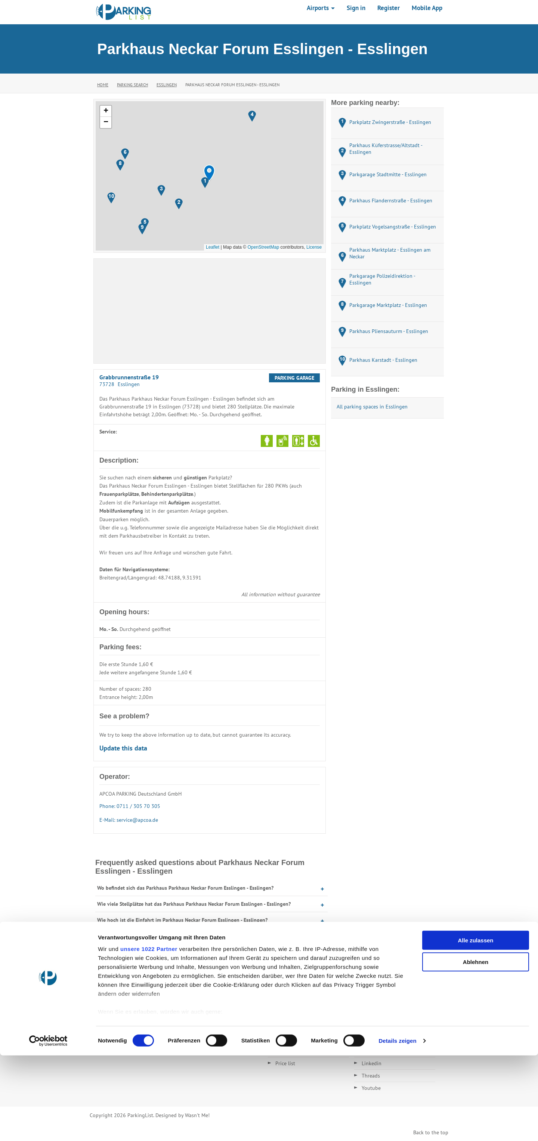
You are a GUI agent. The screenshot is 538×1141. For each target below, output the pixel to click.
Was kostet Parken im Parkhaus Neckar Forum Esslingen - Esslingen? (175, 952)
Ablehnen (475, 1047)
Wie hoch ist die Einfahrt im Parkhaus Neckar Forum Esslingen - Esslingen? (182, 920)
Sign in (356, 8)
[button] (209, 173)
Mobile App (427, 8)
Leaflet (212, 247)
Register (388, 8)
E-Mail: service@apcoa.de (128, 820)
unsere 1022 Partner (148, 1034)
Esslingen (167, 84)
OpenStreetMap (263, 247)
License (314, 247)
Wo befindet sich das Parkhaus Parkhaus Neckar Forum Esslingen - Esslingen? (185, 887)
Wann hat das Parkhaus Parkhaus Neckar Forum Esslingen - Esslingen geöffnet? (187, 936)
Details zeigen (397, 1126)
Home (102, 84)
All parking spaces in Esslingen (372, 406)
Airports (321, 8)
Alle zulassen (475, 1026)
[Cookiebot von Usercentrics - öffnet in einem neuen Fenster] (48, 1126)
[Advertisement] (209, 311)
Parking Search (132, 84)
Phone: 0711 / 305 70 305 (129, 806)
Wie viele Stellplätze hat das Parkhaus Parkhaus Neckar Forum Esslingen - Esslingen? (194, 904)
